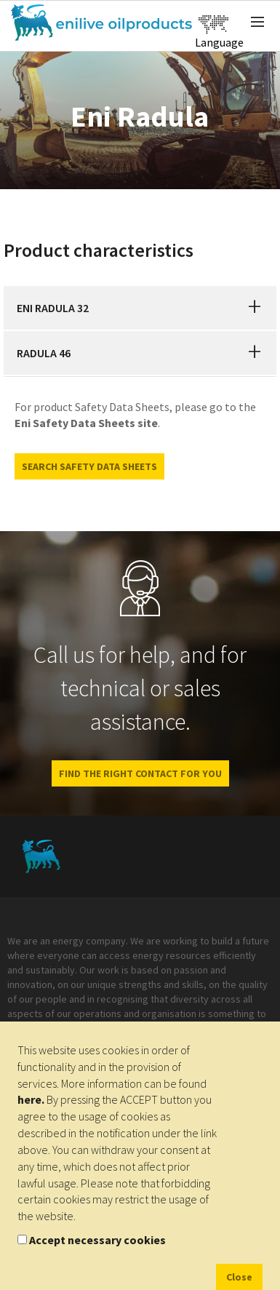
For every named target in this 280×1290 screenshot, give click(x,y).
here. (30, 1099)
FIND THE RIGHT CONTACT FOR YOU (140, 773)
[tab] (140, 308)
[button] (254, 307)
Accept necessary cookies (97, 1240)
